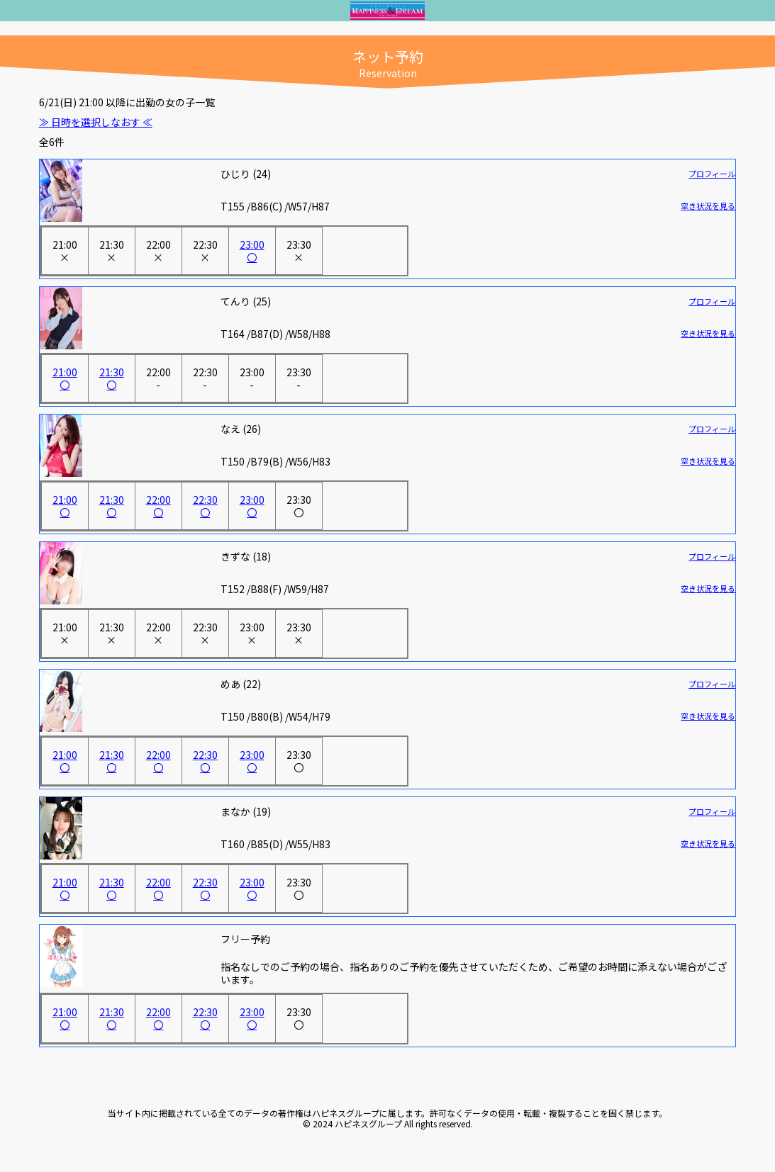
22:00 (158, 250)
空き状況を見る (708, 205)
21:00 (64, 250)
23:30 (298, 250)
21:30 (111, 250)
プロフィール (711, 174)
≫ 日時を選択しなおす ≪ (95, 122)
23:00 (252, 250)
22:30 (205, 250)
